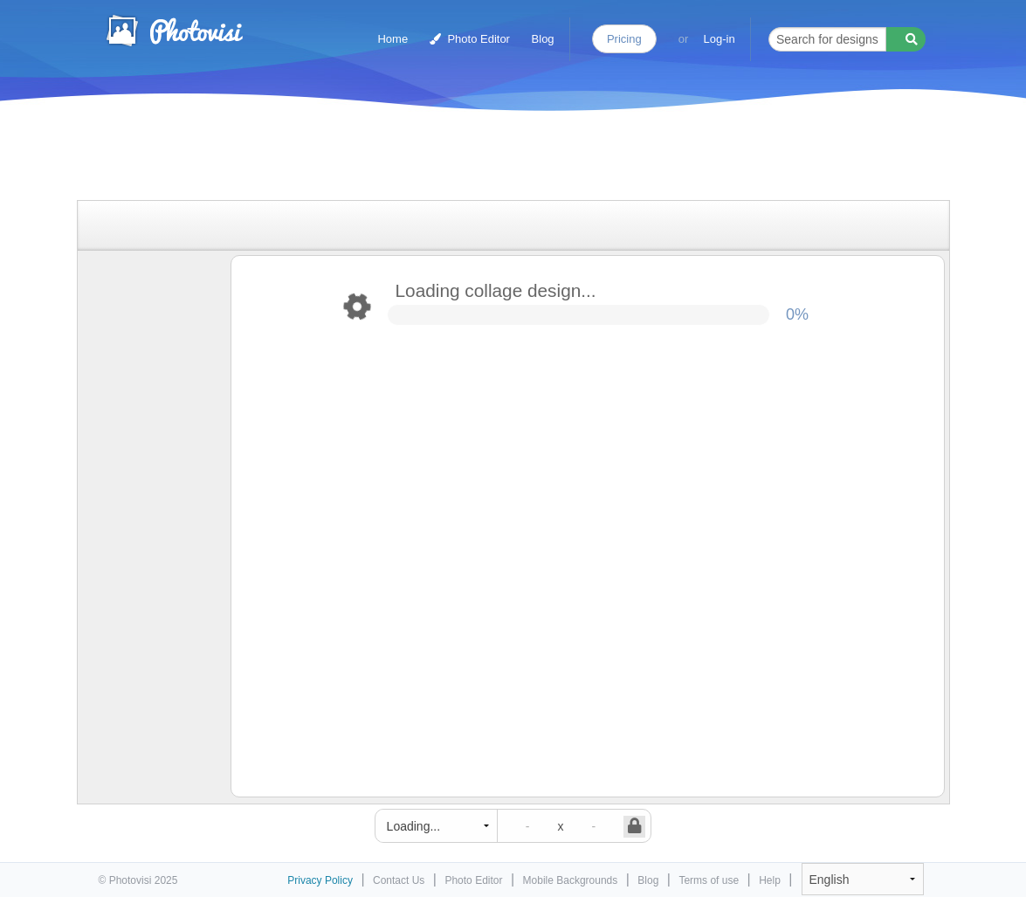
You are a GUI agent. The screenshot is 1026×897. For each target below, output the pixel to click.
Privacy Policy (320, 880)
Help (770, 880)
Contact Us (398, 880)
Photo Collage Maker (174, 30)
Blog (543, 38)
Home (392, 38)
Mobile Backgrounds (570, 880)
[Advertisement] (495, 159)
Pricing (624, 38)
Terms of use (708, 880)
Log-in (719, 38)
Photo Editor (470, 38)
